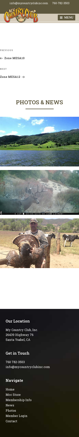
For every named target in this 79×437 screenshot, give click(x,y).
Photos (11, 410)
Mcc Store (13, 395)
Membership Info (19, 400)
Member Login (16, 416)
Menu (66, 17)
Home (10, 389)
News (10, 405)
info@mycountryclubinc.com (29, 3)
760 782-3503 (15, 362)
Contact (11, 421)
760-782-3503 (60, 3)
